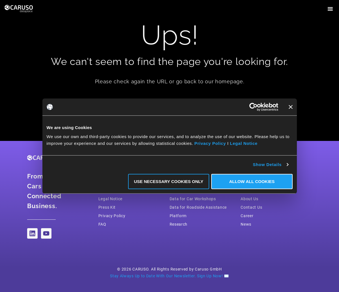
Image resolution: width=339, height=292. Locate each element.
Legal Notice (244, 143)
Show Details (267, 164)
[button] (330, 9)
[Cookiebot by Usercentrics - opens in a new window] (253, 107)
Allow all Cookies (252, 181)
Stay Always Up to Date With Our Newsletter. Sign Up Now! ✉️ (169, 276)
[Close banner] (291, 107)
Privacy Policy (210, 143)
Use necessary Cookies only (168, 181)
